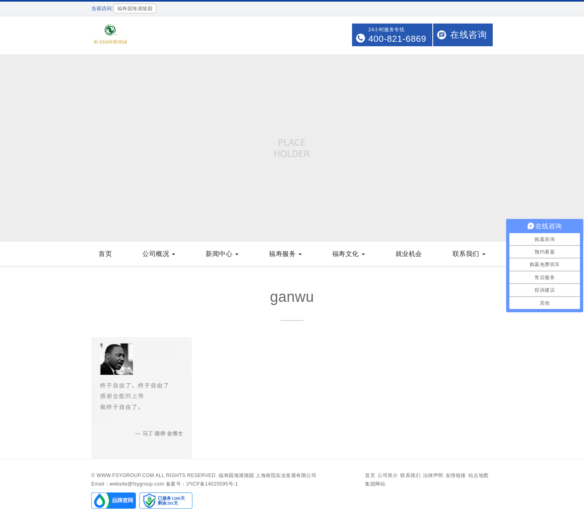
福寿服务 (285, 253)
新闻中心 (222, 253)
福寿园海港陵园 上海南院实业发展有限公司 (267, 475)
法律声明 (433, 475)
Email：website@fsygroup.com (127, 484)
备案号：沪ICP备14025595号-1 (202, 484)
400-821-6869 (397, 39)
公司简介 (388, 475)
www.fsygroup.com (125, 475)
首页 (105, 253)
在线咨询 (468, 35)
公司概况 (158, 253)
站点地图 (478, 475)
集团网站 (375, 484)
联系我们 (469, 253)
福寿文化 (348, 253)
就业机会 (408, 253)
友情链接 (456, 475)
